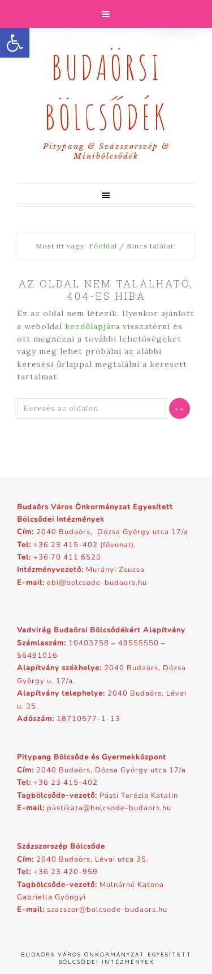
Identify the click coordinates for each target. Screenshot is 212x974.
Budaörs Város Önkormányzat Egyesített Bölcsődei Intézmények (106, 958)
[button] (14, 43)
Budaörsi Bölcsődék (106, 89)
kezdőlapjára (92, 326)
